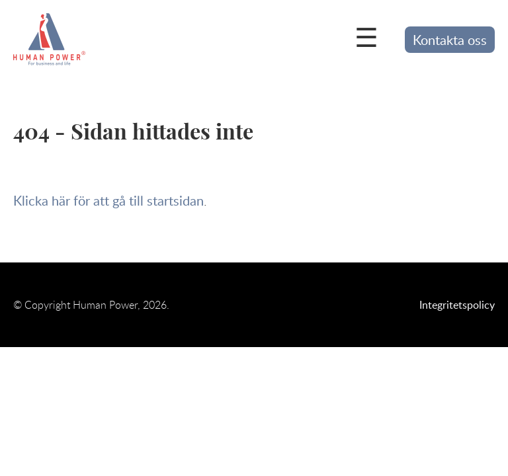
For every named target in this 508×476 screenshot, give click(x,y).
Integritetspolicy (457, 305)
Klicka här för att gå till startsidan (108, 200)
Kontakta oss (450, 39)
